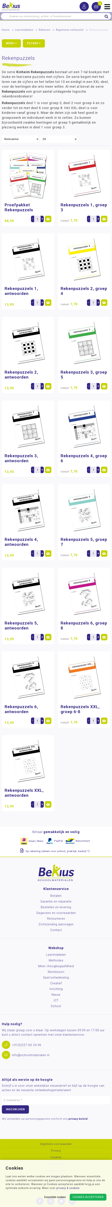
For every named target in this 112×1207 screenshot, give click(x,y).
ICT (56, 1000)
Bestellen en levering (56, 907)
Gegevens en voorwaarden (56, 913)
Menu (11, 43)
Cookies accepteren (88, 1197)
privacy (61, 1188)
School (56, 1006)
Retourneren (56, 918)
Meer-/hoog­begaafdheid (56, 966)
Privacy (56, 1150)
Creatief (56, 983)
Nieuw (56, 994)
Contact (56, 930)
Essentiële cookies (55, 1197)
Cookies (56, 1157)
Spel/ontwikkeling (56, 977)
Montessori (56, 972)
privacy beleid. (78, 1118)
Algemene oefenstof (70, 29)
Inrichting (56, 989)
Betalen (56, 896)
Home (6, 29)
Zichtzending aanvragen (56, 924)
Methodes (56, 960)
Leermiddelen (24, 29)
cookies (74, 1188)
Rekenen (44, 29)
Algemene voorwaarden (56, 1144)
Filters (34, 43)
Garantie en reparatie (56, 901)
